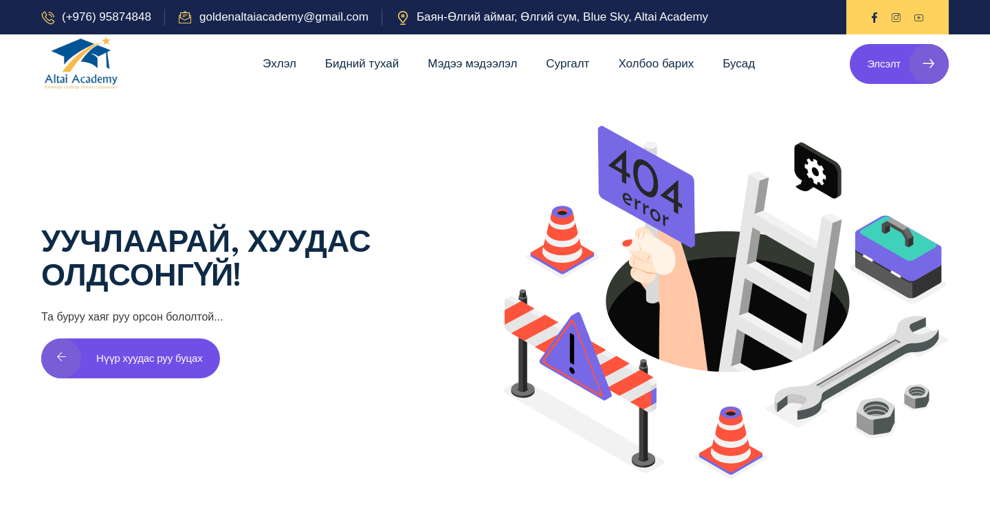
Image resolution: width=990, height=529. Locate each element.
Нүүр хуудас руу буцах (122, 358)
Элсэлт (908, 64)
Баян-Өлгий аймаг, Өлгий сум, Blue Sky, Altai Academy (562, 16)
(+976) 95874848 (106, 16)
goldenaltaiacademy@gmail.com (283, 16)
